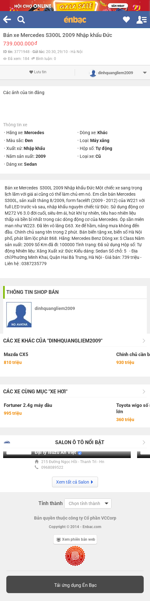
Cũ (98, 156)
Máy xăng (99, 140)
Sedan (30, 164)
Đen (29, 140)
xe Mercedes (26, 187)
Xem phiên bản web (76, 539)
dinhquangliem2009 (55, 308)
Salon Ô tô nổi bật (79, 442)
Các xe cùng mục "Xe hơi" (35, 392)
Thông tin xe (15, 124)
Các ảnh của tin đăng (23, 92)
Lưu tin (37, 71)
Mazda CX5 (16, 354)
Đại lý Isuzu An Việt (55, 452)
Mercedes (34, 132)
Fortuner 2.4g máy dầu (28, 405)
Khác (102, 132)
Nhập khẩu (34, 148)
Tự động (103, 148)
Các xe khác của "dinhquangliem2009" (52, 341)
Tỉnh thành (50, 503)
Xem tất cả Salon (75, 482)
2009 (41, 156)
